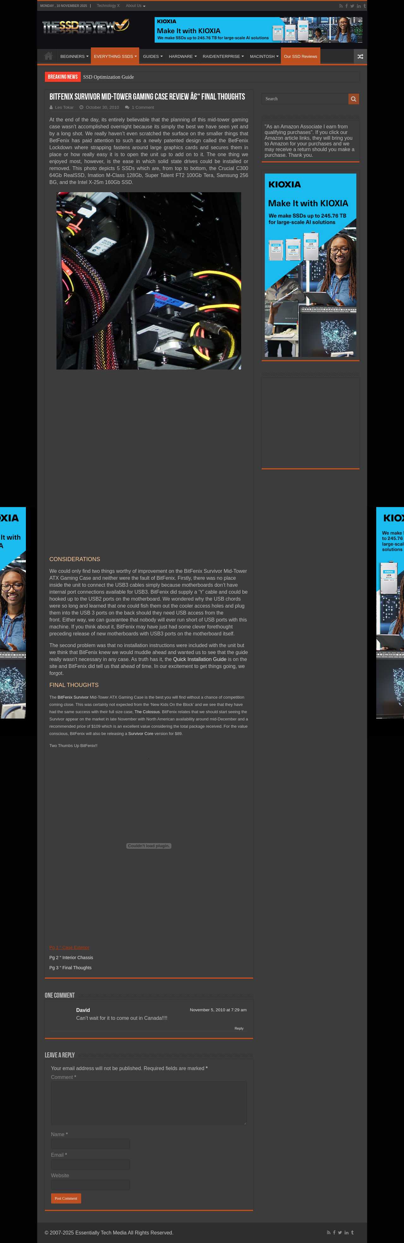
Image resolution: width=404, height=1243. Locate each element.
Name (59, 1039)
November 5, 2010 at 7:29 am (218, 914)
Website (60, 1080)
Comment (63, 982)
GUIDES (151, 56)
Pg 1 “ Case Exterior (69, 852)
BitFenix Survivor (73, 602)
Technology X (108, 5)
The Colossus (147, 616)
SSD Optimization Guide (108, 77)
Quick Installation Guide (200, 564)
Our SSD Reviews (300, 56)
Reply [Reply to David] (239, 933)
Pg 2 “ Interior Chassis (71, 862)
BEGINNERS (73, 56)
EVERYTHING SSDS (113, 56)
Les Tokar (64, 107)
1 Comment (143, 107)
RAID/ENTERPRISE (221, 56)
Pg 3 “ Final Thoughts (71, 872)
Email (59, 1059)
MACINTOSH (262, 56)
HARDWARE (181, 56)
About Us (133, 5)
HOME (48, 55)
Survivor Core (140, 638)
